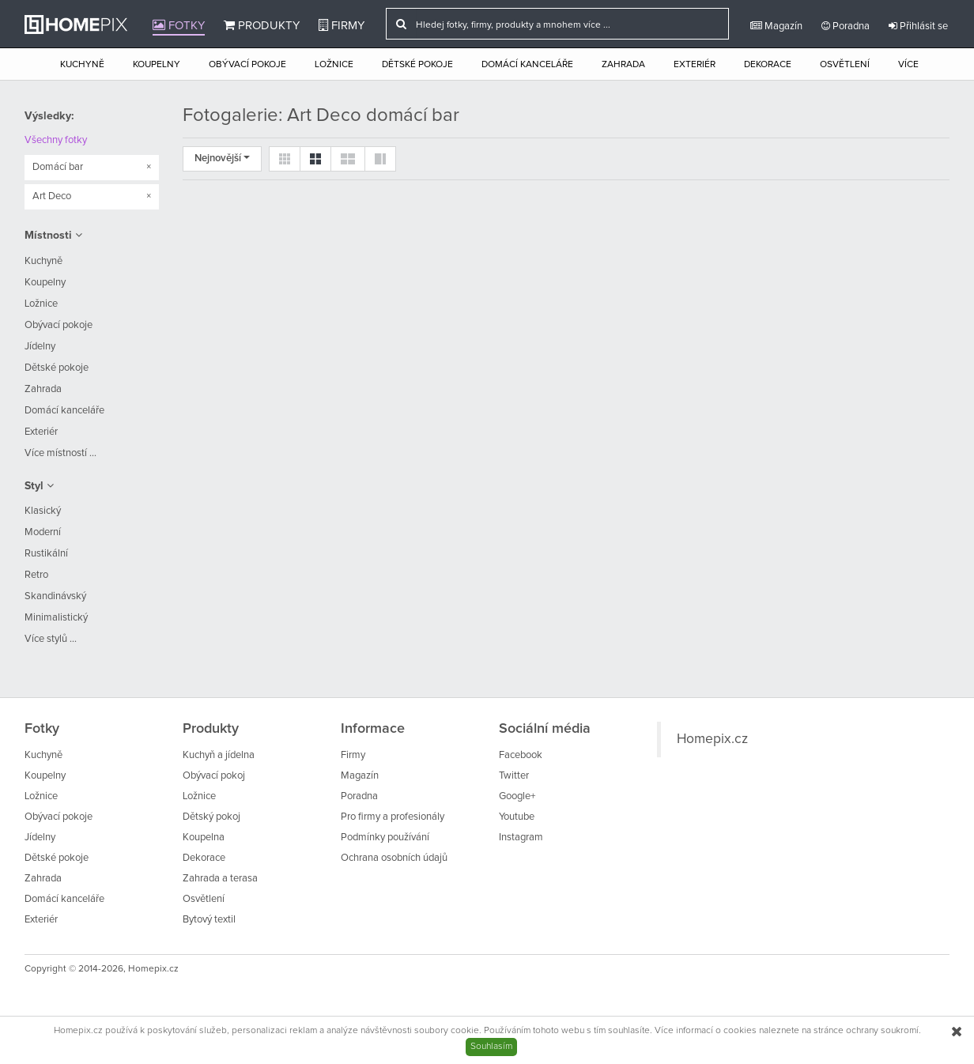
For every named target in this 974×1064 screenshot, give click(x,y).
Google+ (517, 796)
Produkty (262, 25)
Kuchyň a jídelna (219, 755)
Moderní (43, 532)
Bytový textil (209, 920)
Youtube (516, 817)
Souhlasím (491, 1046)
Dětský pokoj (211, 817)
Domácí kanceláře (527, 65)
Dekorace (767, 65)
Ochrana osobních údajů (394, 858)
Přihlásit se (918, 26)
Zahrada (623, 65)
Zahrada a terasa (220, 878)
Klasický (43, 511)
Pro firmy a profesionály (392, 817)
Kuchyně (82, 65)
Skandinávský (55, 596)
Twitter (514, 776)
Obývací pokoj (214, 776)
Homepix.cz (712, 739)
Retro (36, 575)
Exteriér (694, 65)
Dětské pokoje (417, 65)
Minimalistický (56, 618)
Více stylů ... (51, 639)
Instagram (521, 837)
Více (908, 65)
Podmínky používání (385, 837)
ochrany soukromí (882, 1031)
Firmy (341, 25)
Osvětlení (845, 65)
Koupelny (156, 65)
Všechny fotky (56, 140)
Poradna (845, 26)
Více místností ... (60, 453)
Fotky (179, 25)
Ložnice (334, 65)
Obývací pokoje (247, 65)
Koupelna (204, 837)
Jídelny (40, 346)
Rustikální (46, 554)
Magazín (776, 26)
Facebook (520, 755)
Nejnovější (222, 158)
